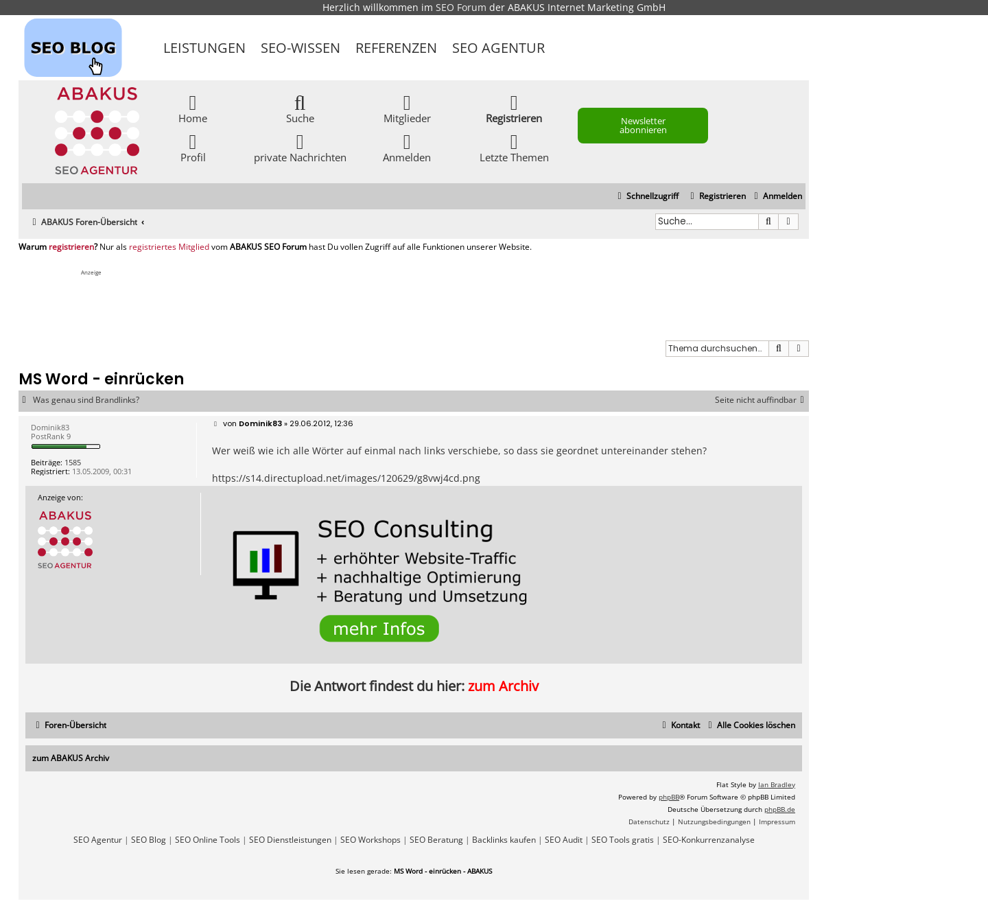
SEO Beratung (436, 840)
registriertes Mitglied (169, 247)
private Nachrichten (300, 147)
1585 (72, 462)
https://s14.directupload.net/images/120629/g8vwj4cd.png (346, 478)
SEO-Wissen (300, 47)
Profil (193, 147)
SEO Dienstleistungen (290, 840)
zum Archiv (503, 686)
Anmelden (407, 147)
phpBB (669, 797)
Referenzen (396, 47)
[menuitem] (776, 196)
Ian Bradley (776, 784)
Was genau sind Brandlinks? (86, 400)
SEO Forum (461, 7)
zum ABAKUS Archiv (70, 758)
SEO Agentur (498, 47)
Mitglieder (407, 108)
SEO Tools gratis (622, 840)
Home (192, 108)
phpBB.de (779, 809)
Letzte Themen (514, 147)
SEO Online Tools (207, 840)
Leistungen (204, 47)
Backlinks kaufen (504, 840)
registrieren (71, 247)
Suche (300, 108)
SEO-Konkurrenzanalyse (709, 840)
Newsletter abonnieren (643, 125)
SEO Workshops (370, 840)
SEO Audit (564, 840)
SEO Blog (148, 840)
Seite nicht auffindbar (762, 400)
